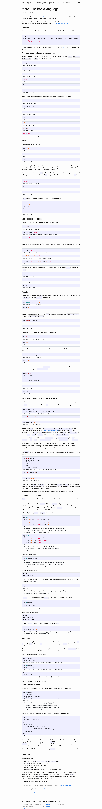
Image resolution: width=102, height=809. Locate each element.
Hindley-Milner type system (50, 429)
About (78, 2)
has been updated (33, 787)
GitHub (64, 47)
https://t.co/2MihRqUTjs (64, 781)
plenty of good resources (61, 23)
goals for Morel (41, 17)
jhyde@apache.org (26, 803)
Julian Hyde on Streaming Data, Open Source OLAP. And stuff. (47, 2)
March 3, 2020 (42, 784)
